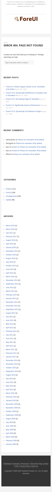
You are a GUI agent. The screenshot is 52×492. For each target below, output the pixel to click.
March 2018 (10, 229)
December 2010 (12, 360)
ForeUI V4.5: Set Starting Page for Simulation (22, 99)
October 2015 (11, 255)
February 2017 (11, 237)
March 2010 (10, 393)
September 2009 (12, 415)
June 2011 (10, 339)
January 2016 (11, 247)
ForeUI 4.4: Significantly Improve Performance (23, 105)
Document (34, 464)
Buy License (43, 464)
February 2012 (11, 331)
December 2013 (12, 280)
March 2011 (10, 349)
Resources (25, 464)
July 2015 (9, 262)
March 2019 (10, 226)
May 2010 (9, 386)
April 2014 (9, 273)
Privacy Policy (25, 466)
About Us (34, 466)
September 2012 (12, 309)
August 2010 (10, 375)
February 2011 (11, 353)
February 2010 (11, 397)
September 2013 (12, 284)
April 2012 (9, 328)
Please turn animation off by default (31, 140)
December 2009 (12, 404)
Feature (9, 189)
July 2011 (9, 335)
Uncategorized (11, 196)
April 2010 (9, 390)
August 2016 (10, 240)
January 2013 (11, 298)
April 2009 (9, 433)
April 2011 (9, 346)
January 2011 (11, 357)
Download (7, 464)
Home (5, 42)
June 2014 (10, 269)
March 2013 (10, 291)
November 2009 (12, 408)
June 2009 (10, 426)
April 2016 (9, 244)
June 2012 (10, 320)
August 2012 (10, 313)
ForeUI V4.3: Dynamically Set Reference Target (23, 111)
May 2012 (9, 324)
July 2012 (9, 317)
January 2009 (11, 444)
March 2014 (10, 277)
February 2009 (11, 441)
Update (8, 200)
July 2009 (9, 422)
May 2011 (9, 342)
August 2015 (10, 258)
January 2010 (11, 400)
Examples (16, 464)
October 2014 (11, 266)
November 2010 (12, 364)
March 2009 (10, 437)
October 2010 (11, 368)
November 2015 (12, 251)
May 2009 (9, 430)
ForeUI (8, 193)
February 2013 (11, 295)
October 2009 (11, 411)
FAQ (16, 466)
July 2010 (9, 379)
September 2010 (12, 371)
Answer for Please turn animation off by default (29, 147)
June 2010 (10, 382)
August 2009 (10, 419)
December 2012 (12, 302)
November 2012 (12, 306)
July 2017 (9, 233)
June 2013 (10, 288)
